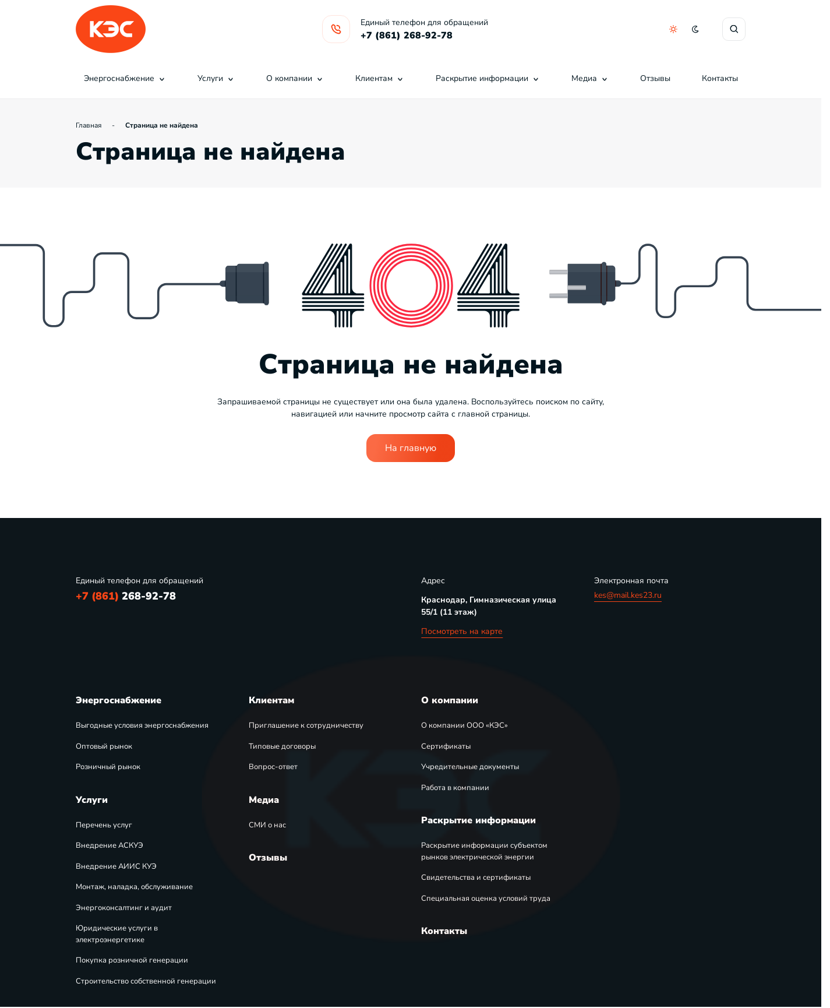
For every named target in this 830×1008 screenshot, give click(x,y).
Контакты (720, 78)
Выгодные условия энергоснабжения (142, 725)
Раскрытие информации (488, 78)
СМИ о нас (267, 825)
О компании (295, 78)
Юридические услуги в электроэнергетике (117, 934)
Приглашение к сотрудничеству (306, 725)
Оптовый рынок (104, 746)
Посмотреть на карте (462, 631)
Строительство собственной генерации (146, 981)
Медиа (590, 78)
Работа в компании (455, 788)
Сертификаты (446, 746)
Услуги (216, 78)
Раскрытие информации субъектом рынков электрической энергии (484, 851)
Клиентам (379, 78)
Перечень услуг (104, 825)
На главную (410, 448)
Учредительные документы (470, 767)
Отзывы (655, 78)
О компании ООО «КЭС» (464, 725)
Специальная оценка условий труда (485, 898)
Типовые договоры (282, 746)
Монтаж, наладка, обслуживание (134, 887)
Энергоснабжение (125, 78)
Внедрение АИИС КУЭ (116, 866)
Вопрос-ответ (273, 767)
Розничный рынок (108, 767)
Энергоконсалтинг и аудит (124, 908)
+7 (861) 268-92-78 (407, 35)
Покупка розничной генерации (132, 960)
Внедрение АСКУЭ (109, 845)
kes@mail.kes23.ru (628, 595)
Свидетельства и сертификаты (476, 877)
